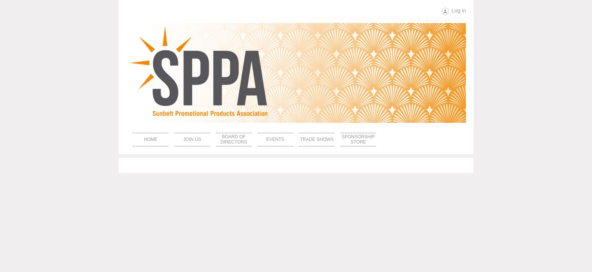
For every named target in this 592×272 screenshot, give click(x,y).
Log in (459, 11)
